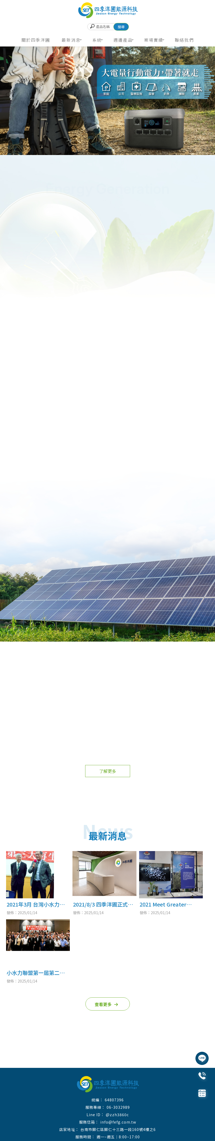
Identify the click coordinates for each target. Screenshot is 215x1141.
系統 (97, 40)
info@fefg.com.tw (118, 1122)
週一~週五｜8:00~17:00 (118, 1136)
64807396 (114, 1099)
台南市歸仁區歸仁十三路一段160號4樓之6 (118, 1129)
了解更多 (107, 771)
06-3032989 (118, 1107)
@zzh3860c (117, 1114)
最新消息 (71, 40)
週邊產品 (122, 40)
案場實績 (153, 40)
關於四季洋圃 (35, 40)
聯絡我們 (184, 40)
